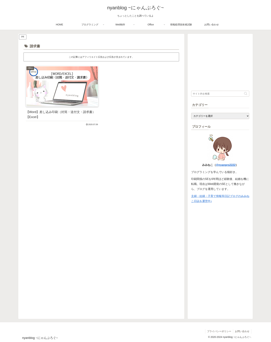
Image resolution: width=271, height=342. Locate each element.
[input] (220, 94)
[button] (246, 94)
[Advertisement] (101, 160)
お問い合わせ (242, 331)
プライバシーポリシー (219, 331)
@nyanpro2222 (226, 164)
